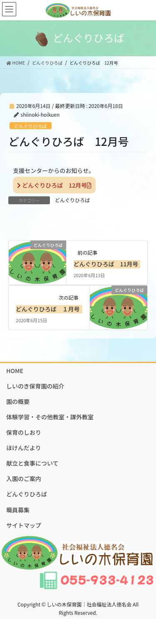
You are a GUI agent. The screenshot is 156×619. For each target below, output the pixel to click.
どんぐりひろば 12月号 (54, 185)
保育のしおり (23, 432)
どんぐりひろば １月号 (48, 309)
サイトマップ (23, 525)
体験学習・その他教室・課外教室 (50, 417)
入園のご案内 (23, 478)
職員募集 (18, 510)
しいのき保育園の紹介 (35, 386)
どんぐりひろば (30, 126)
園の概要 (18, 401)
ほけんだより (23, 448)
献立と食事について (32, 463)
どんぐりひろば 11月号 (106, 264)
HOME (14, 370)
